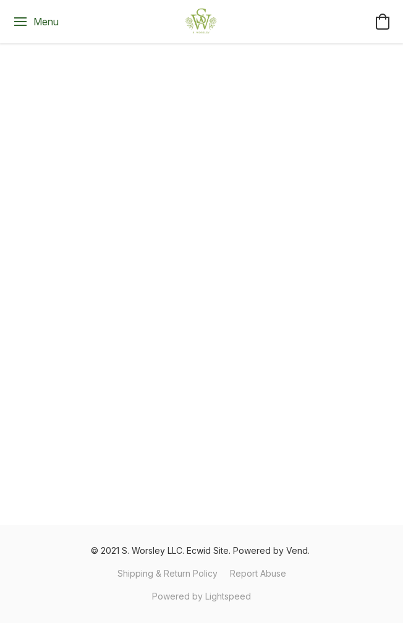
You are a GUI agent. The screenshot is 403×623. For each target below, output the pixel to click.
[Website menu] (35, 21)
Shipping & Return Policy (167, 573)
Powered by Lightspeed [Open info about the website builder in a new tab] (201, 596)
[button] (201, 21)
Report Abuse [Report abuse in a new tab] (258, 573)
